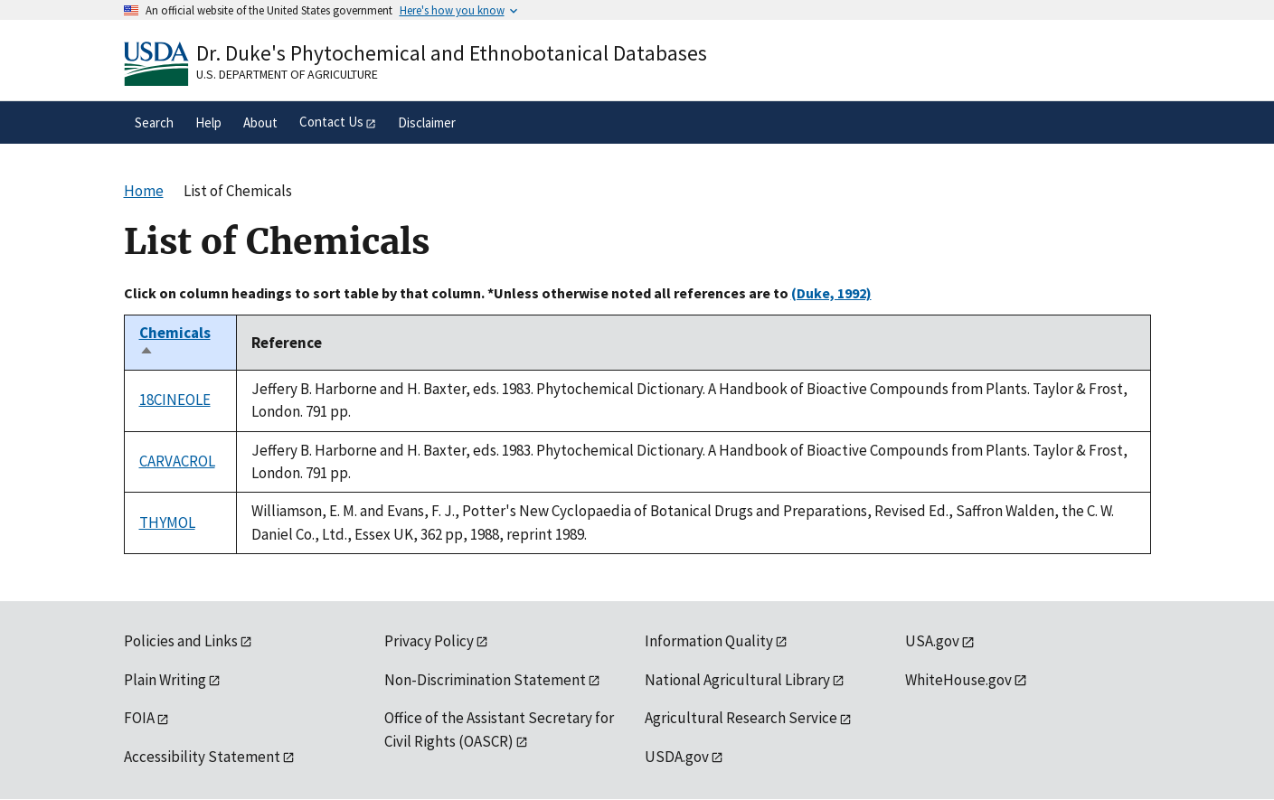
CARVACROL (177, 461)
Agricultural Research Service (741, 718)
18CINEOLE (175, 399)
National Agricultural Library (737, 680)
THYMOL (167, 522)
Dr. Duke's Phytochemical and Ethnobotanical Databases (451, 53)
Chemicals (175, 342)
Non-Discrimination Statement (485, 680)
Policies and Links (181, 641)
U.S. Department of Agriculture (287, 74)
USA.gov (932, 641)
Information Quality (709, 641)
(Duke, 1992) (831, 293)
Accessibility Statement (202, 757)
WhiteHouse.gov (958, 680)
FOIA (139, 718)
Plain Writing (165, 680)
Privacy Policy (429, 641)
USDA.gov (677, 757)
